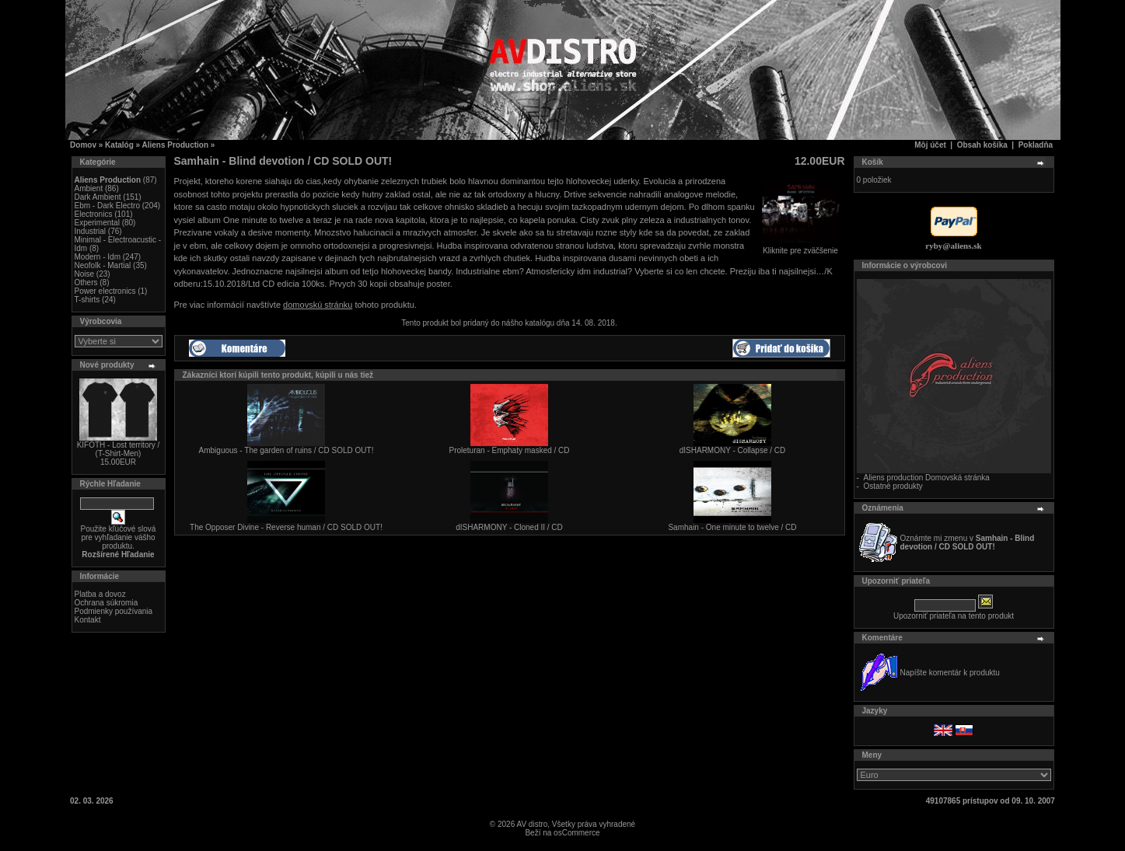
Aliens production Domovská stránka (927, 477)
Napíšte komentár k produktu (950, 672)
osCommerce (576, 832)
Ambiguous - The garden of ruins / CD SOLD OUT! (286, 450)
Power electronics (105, 291)
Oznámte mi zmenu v (967, 542)
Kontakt (88, 620)
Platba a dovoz (100, 594)
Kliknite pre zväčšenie (801, 247)
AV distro (531, 824)
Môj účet (930, 145)
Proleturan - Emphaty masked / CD (509, 450)
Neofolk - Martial (103, 265)
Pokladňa (1035, 145)
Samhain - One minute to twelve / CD (732, 527)
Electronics (94, 214)
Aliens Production (175, 145)
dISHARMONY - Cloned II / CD (509, 527)
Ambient (89, 188)
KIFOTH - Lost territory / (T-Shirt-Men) (118, 449)
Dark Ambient (98, 197)
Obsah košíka (982, 145)
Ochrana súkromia (106, 602)
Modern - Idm (98, 257)
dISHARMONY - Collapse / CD (733, 450)
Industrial (91, 231)
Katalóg (119, 145)
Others (86, 282)
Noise (85, 274)
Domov (83, 145)
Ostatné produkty (893, 486)
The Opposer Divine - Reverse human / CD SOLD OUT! (286, 527)
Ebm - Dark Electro (107, 205)
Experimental (97, 222)
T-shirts (87, 299)
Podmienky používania (114, 611)
